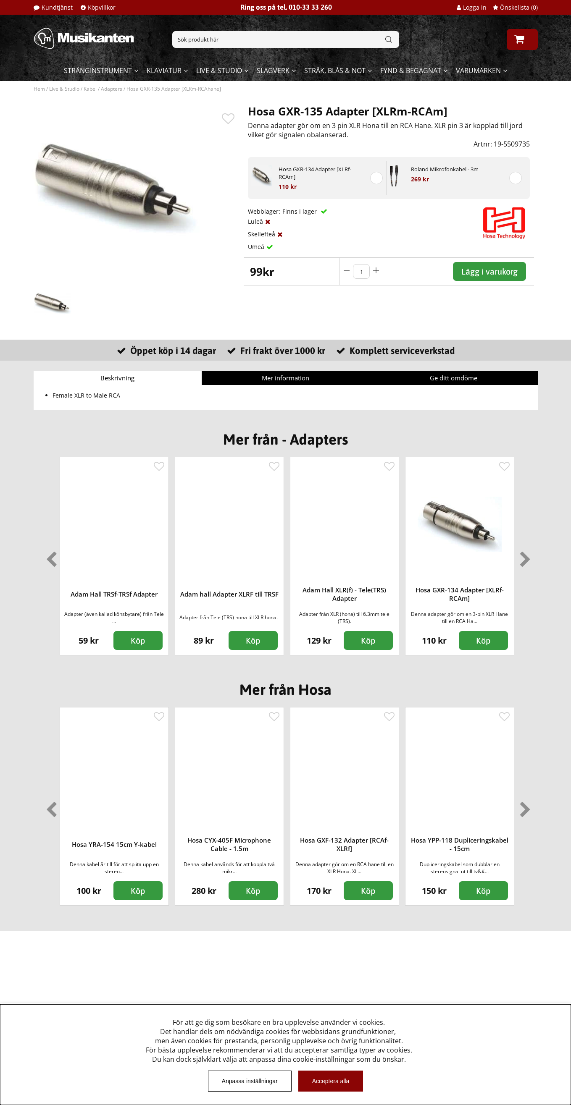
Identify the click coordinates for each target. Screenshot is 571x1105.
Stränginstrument (98, 70)
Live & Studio (219, 70)
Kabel (90, 88)
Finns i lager (300, 211)
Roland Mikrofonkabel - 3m (445, 169)
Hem (39, 88)
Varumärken (478, 70)
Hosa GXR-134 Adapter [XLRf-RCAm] (315, 173)
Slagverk (273, 70)
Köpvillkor (102, 7)
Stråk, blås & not (335, 70)
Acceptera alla (331, 1081)
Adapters (111, 88)
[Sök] (285, 39)
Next (523, 556)
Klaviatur (164, 70)
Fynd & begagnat (410, 70)
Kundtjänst (57, 7)
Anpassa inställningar (250, 1081)
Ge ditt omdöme (453, 378)
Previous (49, 556)
